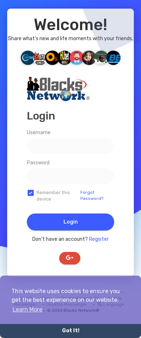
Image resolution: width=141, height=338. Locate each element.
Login (71, 222)
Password (38, 163)
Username (39, 133)
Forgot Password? (91, 195)
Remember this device (53, 196)
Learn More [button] (27, 309)
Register (99, 239)
